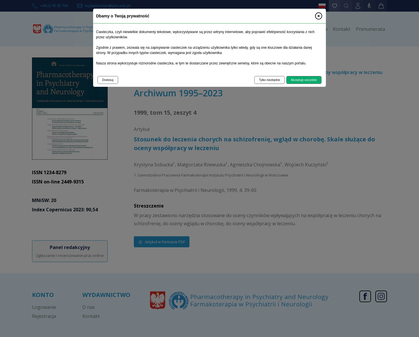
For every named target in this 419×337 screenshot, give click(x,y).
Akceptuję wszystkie (304, 80)
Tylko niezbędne (269, 80)
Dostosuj (107, 80)
